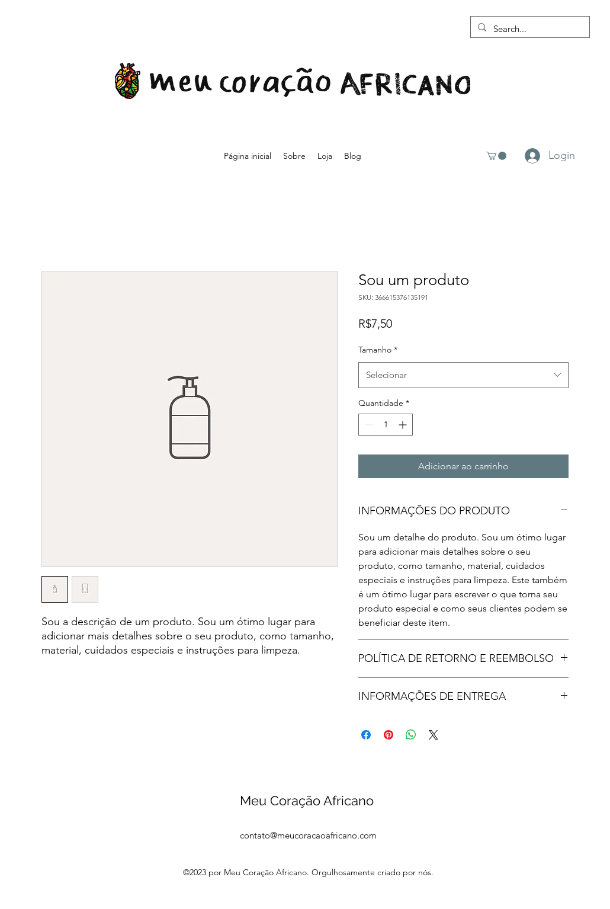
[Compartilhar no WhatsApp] (411, 735)
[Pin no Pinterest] (388, 735)
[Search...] (528, 29)
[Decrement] (367, 424)
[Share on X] (433, 735)
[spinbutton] (385, 424)
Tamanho (377, 349)
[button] (496, 156)
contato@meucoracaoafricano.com (308, 835)
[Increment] (403, 424)
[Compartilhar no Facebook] (366, 735)
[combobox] (463, 375)
